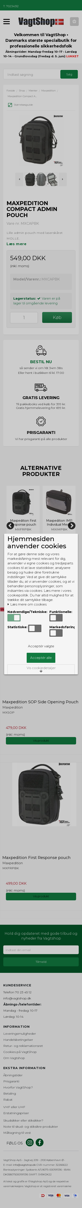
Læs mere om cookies (27, 604)
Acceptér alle (41, 658)
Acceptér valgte (41, 646)
